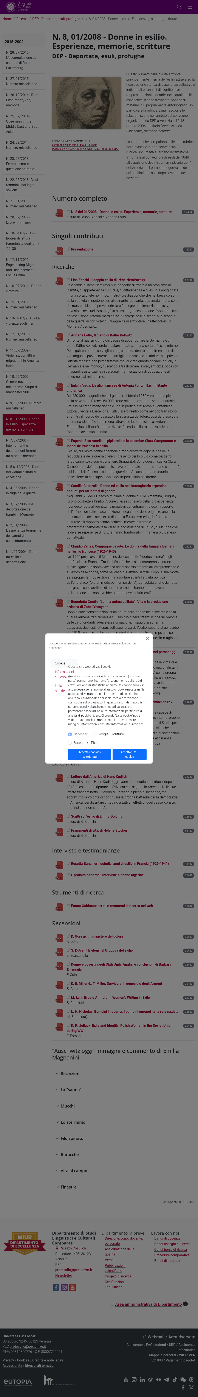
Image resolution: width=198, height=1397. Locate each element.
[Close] (147, 638)
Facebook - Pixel (85, 743)
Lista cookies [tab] (61, 688)
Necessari (80, 734)
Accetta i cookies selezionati (89, 754)
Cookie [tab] (60, 663)
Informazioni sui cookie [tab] (64, 674)
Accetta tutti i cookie (129, 754)
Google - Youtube (111, 734)
